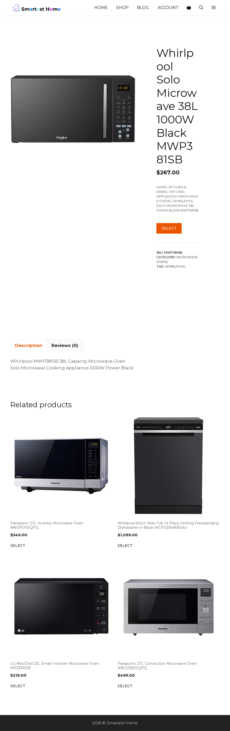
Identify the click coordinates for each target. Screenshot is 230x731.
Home (101, 7)
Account (168, 7)
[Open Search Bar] (201, 7)
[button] (213, 7)
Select (169, 228)
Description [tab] (28, 345)
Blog (143, 7)
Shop (122, 7)
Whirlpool (175, 266)
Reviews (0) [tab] (64, 345)
